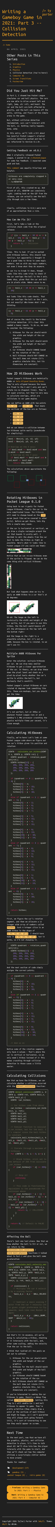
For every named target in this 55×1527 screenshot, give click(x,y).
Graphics (17, 67)
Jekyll (41, 1521)
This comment (13, 168)
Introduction (19, 64)
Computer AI (18, 76)
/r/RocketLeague (38, 158)
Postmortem (18, 81)
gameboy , (19, 1472)
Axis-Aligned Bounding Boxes (30, 381)
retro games (37, 1475)
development (20, 1468)
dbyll (4, 1524)
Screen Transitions (22, 79)
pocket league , (17, 1475)
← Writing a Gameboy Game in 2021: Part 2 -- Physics (27, 1489)
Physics (16, 70)
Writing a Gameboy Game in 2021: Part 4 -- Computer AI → (27, 1496)
